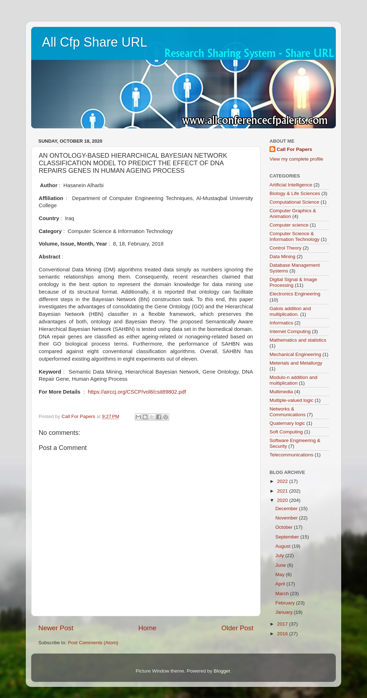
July (280, 555)
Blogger (222, 671)
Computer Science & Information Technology (294, 236)
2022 (283, 481)
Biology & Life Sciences (295, 193)
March (282, 593)
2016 (283, 633)
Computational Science (294, 202)
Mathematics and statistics (298, 340)
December (287, 508)
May (280, 574)
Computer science (289, 225)
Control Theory (285, 248)
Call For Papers (294, 149)
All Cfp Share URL (94, 42)
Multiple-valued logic (291, 400)
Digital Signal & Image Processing (293, 282)
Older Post (237, 628)
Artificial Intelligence (291, 184)
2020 (283, 500)
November (287, 518)
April (280, 584)
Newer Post (55, 628)
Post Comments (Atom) (93, 642)
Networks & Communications (288, 411)
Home (147, 628)
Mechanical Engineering (295, 354)
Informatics (281, 323)
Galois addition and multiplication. (290, 311)
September (287, 537)
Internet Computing (290, 331)
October (284, 527)
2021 (283, 491)
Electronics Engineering (295, 293)
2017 (283, 624)
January (284, 612)
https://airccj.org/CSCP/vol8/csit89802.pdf (137, 392)
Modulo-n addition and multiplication (294, 380)
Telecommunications (291, 454)
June (281, 565)
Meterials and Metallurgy (296, 363)
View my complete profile (296, 159)
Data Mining (282, 256)
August (283, 546)
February (285, 603)
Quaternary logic (287, 423)
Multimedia (281, 391)
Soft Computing (286, 432)
